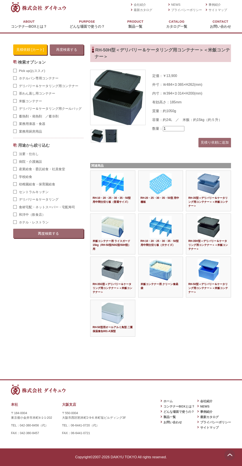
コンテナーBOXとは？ (179, 406)
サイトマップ (218, 10)
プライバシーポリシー (186, 10)
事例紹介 (215, 4)
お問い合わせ (220, 23)
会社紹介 (140, 4)
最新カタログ (143, 10)
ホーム (168, 401)
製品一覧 (135, 23)
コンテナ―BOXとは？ (29, 23)
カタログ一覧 (176, 23)
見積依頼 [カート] (30, 49)
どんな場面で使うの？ (87, 23)
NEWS (175, 4)
